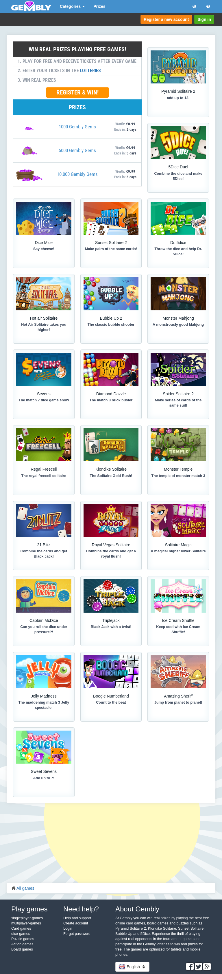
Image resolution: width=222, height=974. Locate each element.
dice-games (20, 934)
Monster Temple (178, 469)
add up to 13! (178, 98)
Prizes (99, 6)
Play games (29, 909)
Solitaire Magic (178, 544)
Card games (21, 928)
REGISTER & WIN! (77, 92)
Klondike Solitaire (111, 469)
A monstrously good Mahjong (178, 325)
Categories (72, 6)
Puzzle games (22, 939)
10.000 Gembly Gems (77, 174)
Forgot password (76, 934)
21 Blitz (43, 544)
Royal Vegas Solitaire (111, 544)
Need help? (81, 909)
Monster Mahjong (178, 318)
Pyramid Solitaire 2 (178, 91)
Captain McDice (43, 620)
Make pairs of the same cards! (111, 249)
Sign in (204, 19)
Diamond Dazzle (111, 394)
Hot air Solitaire (44, 318)
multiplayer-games (26, 923)
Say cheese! (43, 249)
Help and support (77, 918)
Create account (75, 923)
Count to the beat (111, 702)
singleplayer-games (27, 918)
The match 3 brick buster (110, 400)
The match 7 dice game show (43, 400)
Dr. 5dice (178, 242)
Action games (22, 944)
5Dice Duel (178, 167)
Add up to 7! (43, 778)
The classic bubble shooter (111, 325)
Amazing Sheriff (178, 696)
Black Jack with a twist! (111, 627)
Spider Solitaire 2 (178, 394)
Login (67, 928)
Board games (22, 949)
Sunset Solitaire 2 (111, 242)
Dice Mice (44, 242)
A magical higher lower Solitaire (178, 551)
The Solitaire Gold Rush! (111, 476)
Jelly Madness (44, 696)
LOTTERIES (90, 70)
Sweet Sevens (44, 771)
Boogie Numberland (111, 696)
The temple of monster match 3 (178, 476)
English (132, 966)
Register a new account (166, 19)
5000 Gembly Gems (77, 150)
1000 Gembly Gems (77, 127)
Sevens (44, 394)
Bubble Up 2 (111, 318)
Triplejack (110, 620)
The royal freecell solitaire (43, 476)
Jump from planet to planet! (178, 702)
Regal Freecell (44, 469)
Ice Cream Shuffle (178, 620)
